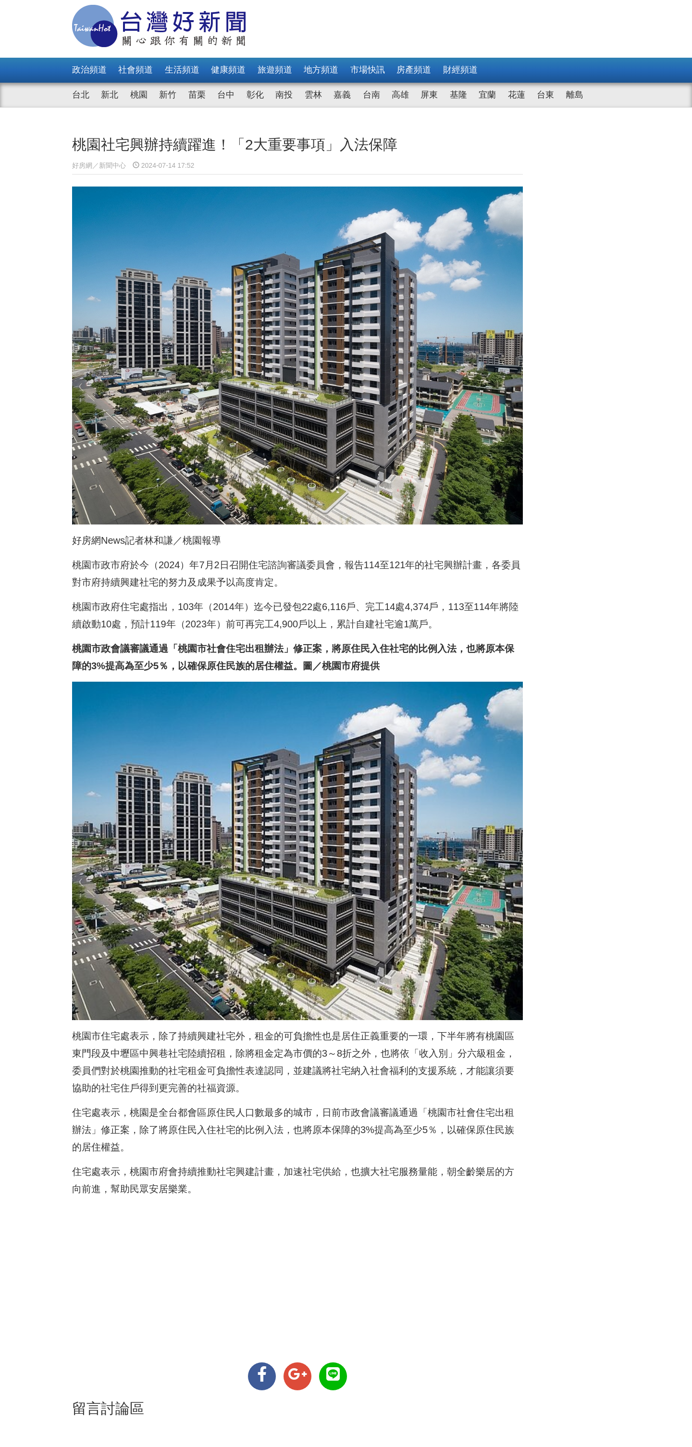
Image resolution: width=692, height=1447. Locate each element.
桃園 (139, 95)
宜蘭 (487, 95)
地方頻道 (321, 70)
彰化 (255, 95)
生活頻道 (182, 70)
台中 (226, 95)
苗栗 (197, 95)
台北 (80, 95)
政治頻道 (89, 70)
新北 (109, 95)
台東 (545, 95)
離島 (574, 95)
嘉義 (342, 95)
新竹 (167, 95)
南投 (284, 95)
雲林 (313, 95)
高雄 (400, 95)
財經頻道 (460, 70)
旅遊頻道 (275, 70)
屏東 (429, 95)
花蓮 (516, 95)
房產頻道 (413, 70)
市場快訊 (367, 70)
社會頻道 (135, 70)
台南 (371, 95)
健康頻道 (228, 70)
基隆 (458, 95)
